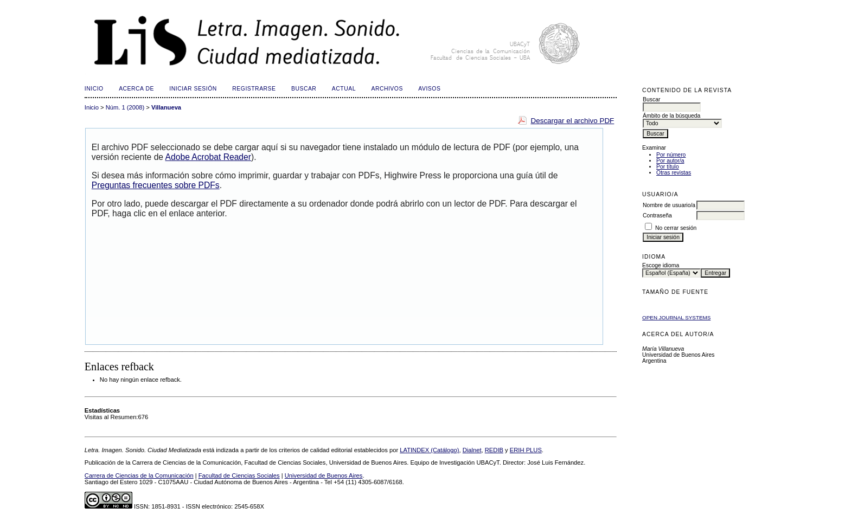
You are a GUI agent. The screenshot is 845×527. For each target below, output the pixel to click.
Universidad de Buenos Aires (324, 475)
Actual (344, 89)
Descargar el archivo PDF (572, 121)
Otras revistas (673, 173)
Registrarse (254, 89)
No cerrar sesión (675, 228)
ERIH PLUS (526, 450)
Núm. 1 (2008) (125, 107)
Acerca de (136, 89)
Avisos (429, 89)
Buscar (303, 89)
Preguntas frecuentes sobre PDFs (156, 185)
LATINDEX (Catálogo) (429, 450)
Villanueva (166, 107)
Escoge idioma (660, 265)
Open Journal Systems (676, 317)
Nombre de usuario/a (669, 205)
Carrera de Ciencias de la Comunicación (139, 475)
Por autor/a (670, 161)
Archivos (386, 89)
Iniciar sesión (193, 89)
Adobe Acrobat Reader (208, 157)
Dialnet (472, 450)
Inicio (94, 89)
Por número (671, 155)
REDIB (494, 450)
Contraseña (657, 215)
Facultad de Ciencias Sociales (239, 475)
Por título (667, 167)
